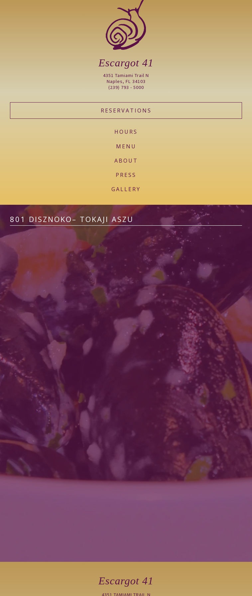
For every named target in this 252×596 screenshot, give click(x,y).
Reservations (126, 110)
